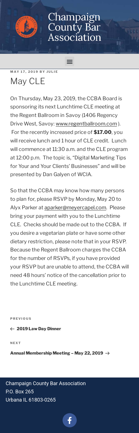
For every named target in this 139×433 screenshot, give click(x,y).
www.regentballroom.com (86, 124)
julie (52, 72)
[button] (69, 61)
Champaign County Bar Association (74, 27)
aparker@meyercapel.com (75, 207)
